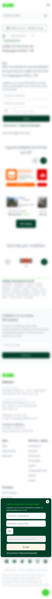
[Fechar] (47, 501)
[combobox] (26, 539)
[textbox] (26, 539)
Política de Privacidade (28, 553)
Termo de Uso (12, 553)
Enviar (26, 547)
